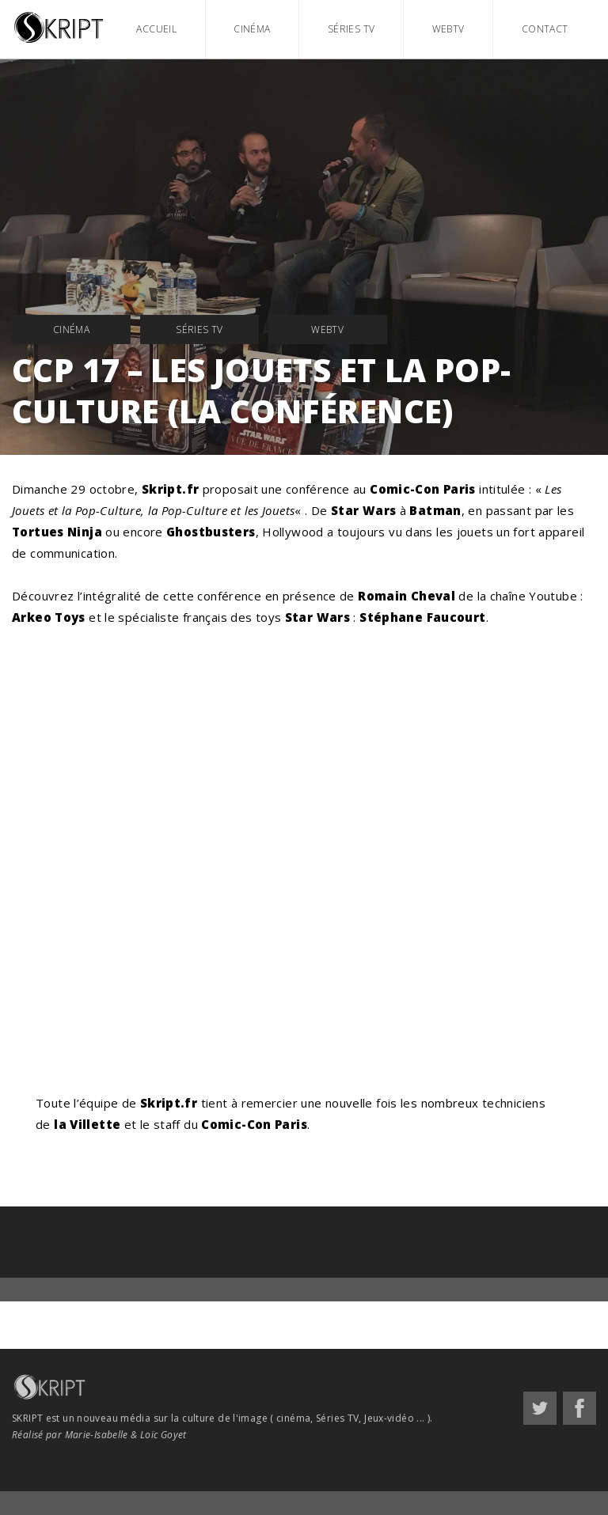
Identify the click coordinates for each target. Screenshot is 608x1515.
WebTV (448, 29)
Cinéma (252, 29)
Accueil (156, 29)
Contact (545, 29)
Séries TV (351, 29)
